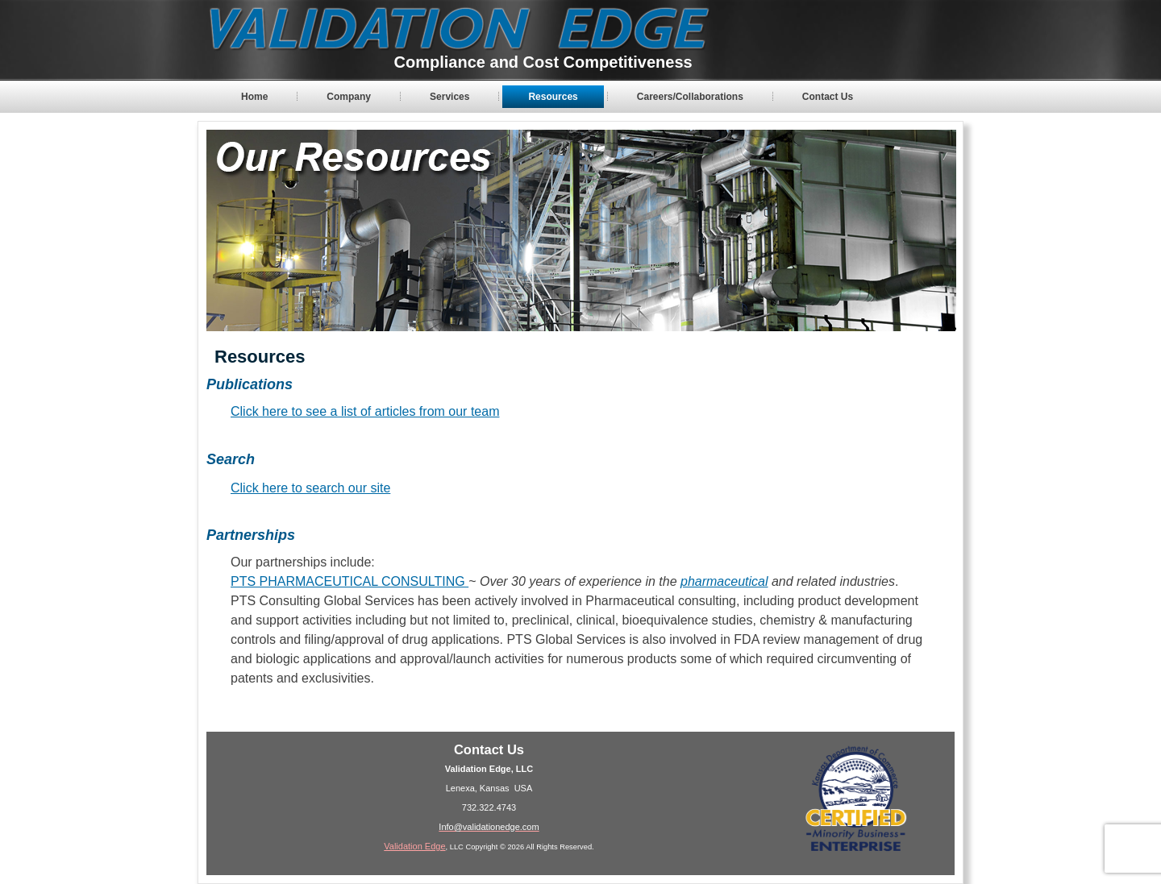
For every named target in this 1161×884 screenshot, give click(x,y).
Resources (552, 96)
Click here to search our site (310, 488)
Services (449, 96)
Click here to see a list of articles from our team (365, 411)
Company (349, 96)
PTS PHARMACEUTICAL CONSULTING (349, 581)
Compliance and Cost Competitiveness (543, 62)
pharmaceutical (724, 581)
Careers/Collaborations (690, 96)
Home (254, 96)
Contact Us (827, 96)
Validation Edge (414, 846)
